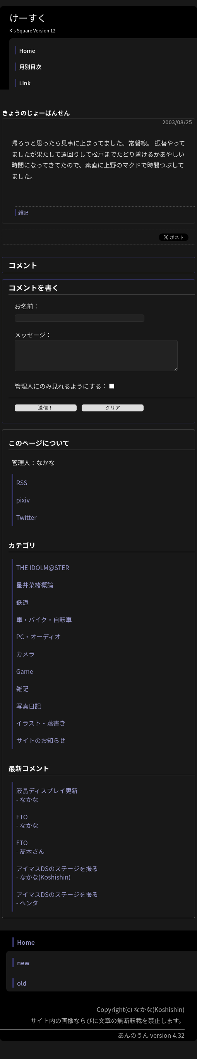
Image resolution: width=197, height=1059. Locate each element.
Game (24, 677)
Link (25, 83)
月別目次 (30, 67)
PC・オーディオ (38, 642)
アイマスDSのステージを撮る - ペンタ (57, 904)
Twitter (26, 523)
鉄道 (22, 607)
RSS (21, 488)
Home (27, 50)
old (22, 988)
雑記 (23, 212)
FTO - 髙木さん (30, 852)
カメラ (25, 659)
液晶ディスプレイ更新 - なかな (47, 800)
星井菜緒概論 (34, 590)
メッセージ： (33, 334)
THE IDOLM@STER (42, 573)
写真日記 (28, 711)
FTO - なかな (27, 827)
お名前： (27, 306)
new (23, 968)
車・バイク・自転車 (44, 625)
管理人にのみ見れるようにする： (61, 391)
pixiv (23, 505)
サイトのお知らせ (41, 746)
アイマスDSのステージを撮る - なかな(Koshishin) (57, 878)
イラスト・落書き (41, 728)
